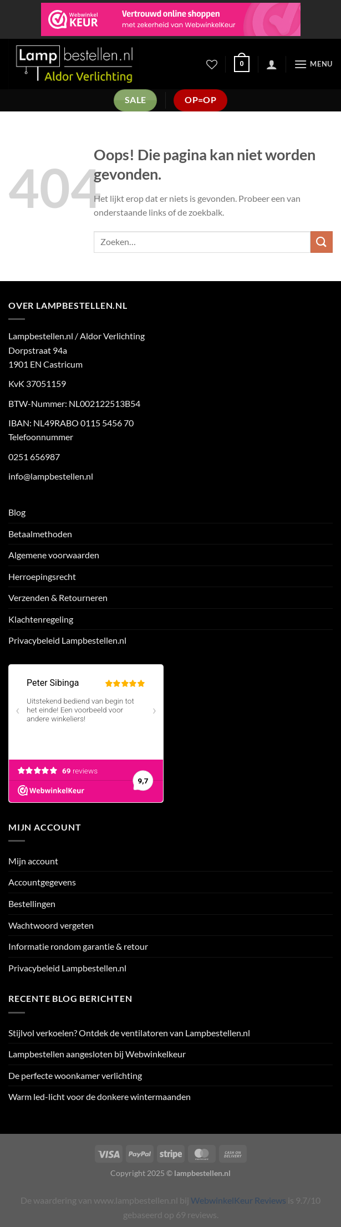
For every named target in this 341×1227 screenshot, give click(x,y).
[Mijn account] (271, 64)
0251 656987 (34, 456)
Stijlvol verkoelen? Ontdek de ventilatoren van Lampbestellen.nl (129, 1032)
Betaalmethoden (40, 533)
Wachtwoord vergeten (51, 925)
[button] (242, 64)
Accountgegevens (42, 882)
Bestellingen (31, 903)
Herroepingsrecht (42, 576)
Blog (17, 512)
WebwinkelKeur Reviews (238, 1200)
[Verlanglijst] (211, 64)
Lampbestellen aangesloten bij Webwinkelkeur (97, 1053)
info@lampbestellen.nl (50, 476)
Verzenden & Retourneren (58, 597)
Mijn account (33, 861)
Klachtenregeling (40, 619)
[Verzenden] (322, 242)
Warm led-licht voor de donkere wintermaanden (99, 1096)
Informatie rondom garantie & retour (78, 946)
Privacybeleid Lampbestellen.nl (67, 640)
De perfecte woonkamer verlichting (75, 1075)
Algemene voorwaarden (53, 554)
